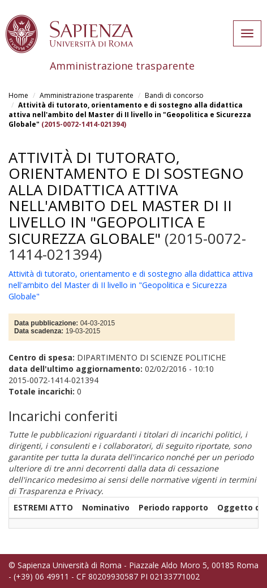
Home (18, 95)
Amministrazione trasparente (87, 95)
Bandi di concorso (174, 95)
